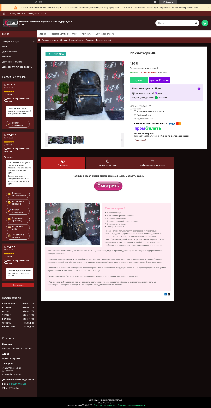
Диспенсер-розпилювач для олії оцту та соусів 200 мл (19, 273)
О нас (74, 34)
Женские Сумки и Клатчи (72, 40)
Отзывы (6, 56)
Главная (42, 34)
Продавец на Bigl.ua (105, 402)
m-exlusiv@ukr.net (17, 384)
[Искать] (196, 23)
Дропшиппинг (9, 51)
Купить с (159, 80)
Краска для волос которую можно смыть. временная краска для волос (19, 180)
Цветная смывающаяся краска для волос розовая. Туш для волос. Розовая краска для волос (19, 167)
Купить (138, 80)
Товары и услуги (58, 34)
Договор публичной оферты (17, 67)
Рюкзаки (90, 40)
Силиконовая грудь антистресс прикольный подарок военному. (19, 111)
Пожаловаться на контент (105, 405)
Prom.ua (118, 400)
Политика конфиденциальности (131, 405)
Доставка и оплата (105, 34)
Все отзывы (18, 285)
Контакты (86, 34)
